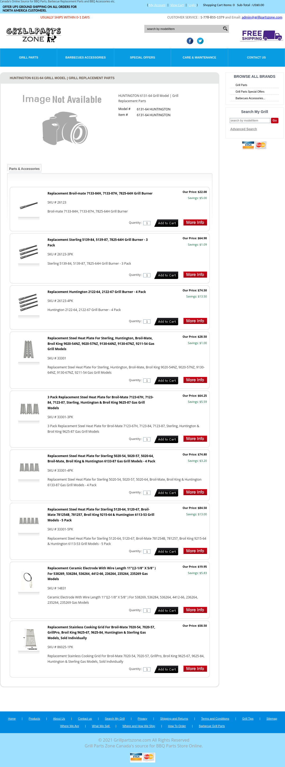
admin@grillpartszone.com (262, 17)
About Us (59, 718)
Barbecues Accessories (85, 57)
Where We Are (69, 726)
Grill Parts (28, 57)
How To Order (177, 726)
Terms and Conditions (215, 718)
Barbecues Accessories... (250, 98)
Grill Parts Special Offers (250, 91)
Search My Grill (115, 718)
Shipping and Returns (174, 718)
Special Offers (142, 57)
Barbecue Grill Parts (212, 726)
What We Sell (101, 726)
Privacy (142, 718)
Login (192, 5)
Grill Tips (248, 718)
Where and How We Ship (138, 726)
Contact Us (256, 57)
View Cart (177, 5)
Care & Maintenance (199, 57)
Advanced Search (243, 129)
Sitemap (271, 718)
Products (34, 718)
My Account (157, 5)
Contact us (85, 718)
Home (12, 718)
